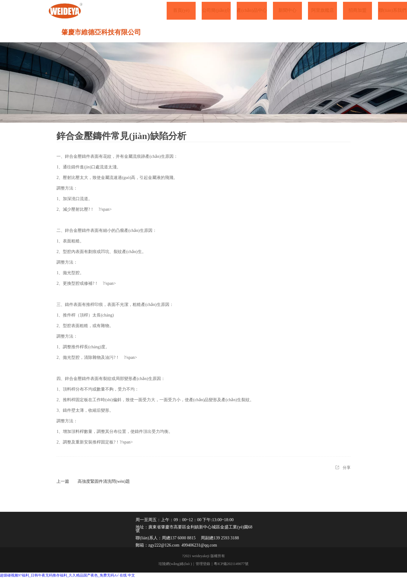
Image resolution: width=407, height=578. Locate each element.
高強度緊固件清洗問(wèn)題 (104, 481)
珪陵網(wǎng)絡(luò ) (175, 564)
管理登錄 (203, 564)
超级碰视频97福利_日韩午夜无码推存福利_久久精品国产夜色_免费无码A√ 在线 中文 (67, 575)
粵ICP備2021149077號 (231, 564)
